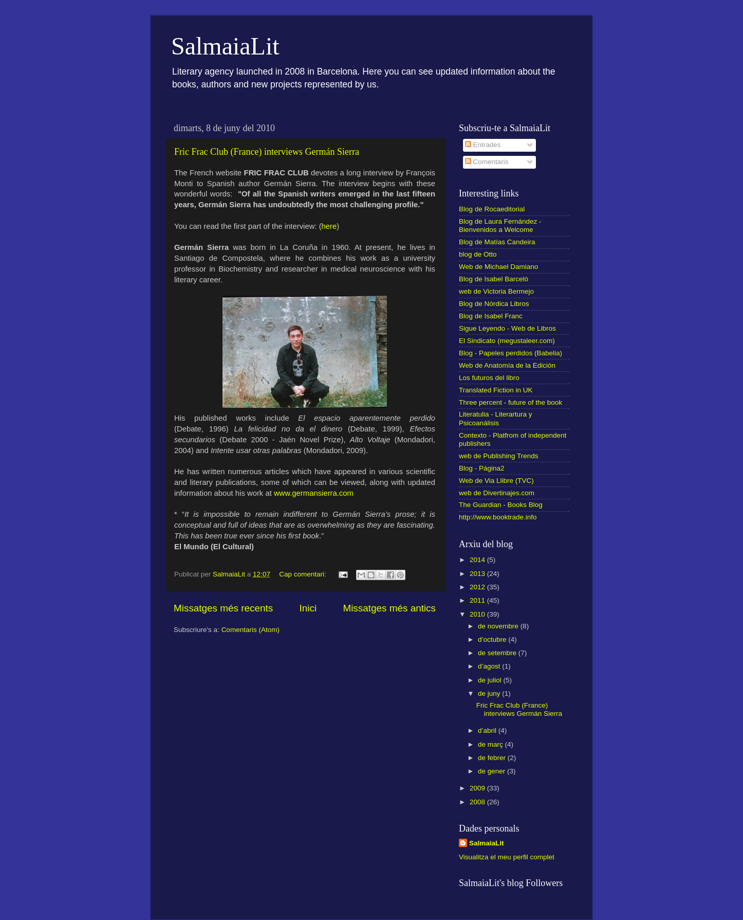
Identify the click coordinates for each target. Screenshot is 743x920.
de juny (490, 693)
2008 (478, 802)
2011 (478, 600)
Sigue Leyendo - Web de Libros (507, 328)
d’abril (488, 730)
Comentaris (487, 162)
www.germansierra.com (314, 493)
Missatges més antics (389, 608)
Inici (308, 608)
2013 (478, 574)
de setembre (498, 653)
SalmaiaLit (225, 46)
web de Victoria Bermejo (496, 291)
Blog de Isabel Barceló (493, 279)
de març (491, 744)
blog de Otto (478, 254)
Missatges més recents (223, 608)
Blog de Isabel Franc (491, 316)
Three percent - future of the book (510, 402)
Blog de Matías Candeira (497, 242)
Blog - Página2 (482, 468)
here (329, 226)
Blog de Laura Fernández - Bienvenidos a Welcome (500, 225)
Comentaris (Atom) (250, 630)
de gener (492, 771)
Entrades (483, 145)
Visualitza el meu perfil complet (506, 857)
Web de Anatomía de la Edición (507, 365)
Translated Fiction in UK (496, 390)
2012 (478, 587)
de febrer (493, 758)
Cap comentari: (303, 574)
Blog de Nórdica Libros (494, 304)
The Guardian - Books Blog (501, 505)
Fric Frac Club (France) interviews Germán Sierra (266, 152)
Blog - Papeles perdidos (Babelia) (510, 353)
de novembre (499, 626)
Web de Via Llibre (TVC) (496, 480)
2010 (478, 614)
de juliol (491, 680)
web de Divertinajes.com (496, 493)
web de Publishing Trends (498, 456)
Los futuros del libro (489, 378)
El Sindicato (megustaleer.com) (507, 341)
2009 (478, 788)
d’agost (490, 666)
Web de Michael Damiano (498, 266)
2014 (478, 560)
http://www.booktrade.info (498, 517)
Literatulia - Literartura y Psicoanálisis (495, 418)
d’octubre (493, 639)
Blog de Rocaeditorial (492, 209)
